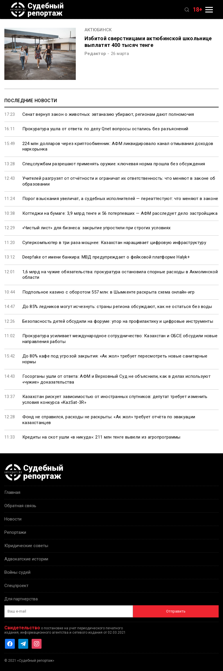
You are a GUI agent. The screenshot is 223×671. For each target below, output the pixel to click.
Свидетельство (22, 627)
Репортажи (15, 532)
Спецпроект (16, 585)
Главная (12, 492)
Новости (12, 519)
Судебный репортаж (37, 9)
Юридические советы (26, 545)
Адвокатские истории (26, 559)
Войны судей (17, 572)
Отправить (176, 611)
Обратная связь (20, 505)
